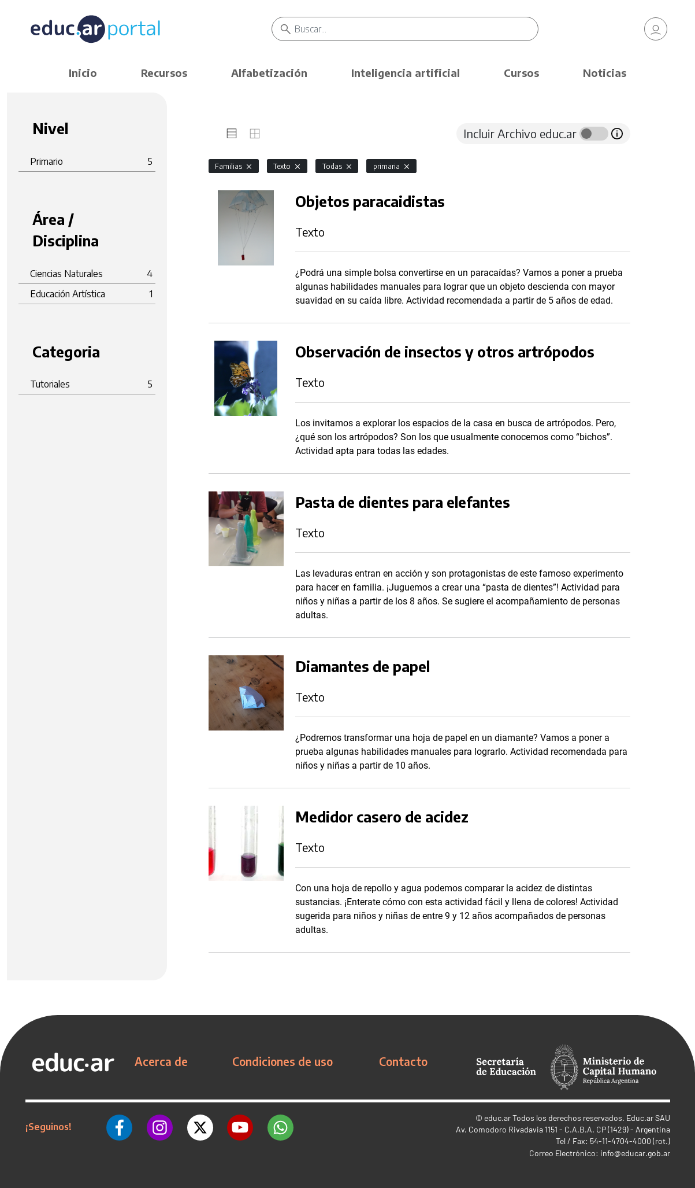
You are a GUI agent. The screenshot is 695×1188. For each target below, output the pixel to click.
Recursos (164, 72)
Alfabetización (269, 72)
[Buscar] (416, 28)
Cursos (521, 72)
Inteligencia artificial (405, 72)
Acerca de (161, 1061)
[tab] (231, 133)
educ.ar (497, 1118)
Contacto (403, 1061)
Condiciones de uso (282, 1061)
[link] (655, 28)
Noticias (604, 72)
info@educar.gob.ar (635, 1153)
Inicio (83, 72)
